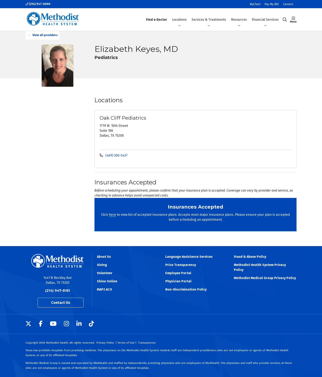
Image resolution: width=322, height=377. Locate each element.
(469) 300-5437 (114, 155)
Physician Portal (178, 281)
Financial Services (265, 16)
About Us (104, 257)
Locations (179, 16)
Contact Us (60, 302)
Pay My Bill (271, 4)
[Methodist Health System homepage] (52, 19)
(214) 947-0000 (37, 4)
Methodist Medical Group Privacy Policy (265, 278)
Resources (239, 16)
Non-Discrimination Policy (186, 289)
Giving (102, 265)
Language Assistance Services (189, 257)
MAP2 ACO (104, 289)
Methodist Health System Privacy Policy (260, 267)
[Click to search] (285, 20)
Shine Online (107, 281)
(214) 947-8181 (57, 291)
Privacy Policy (105, 342)
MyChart (255, 4)
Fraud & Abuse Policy (250, 257)
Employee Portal (178, 273)
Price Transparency (180, 265)
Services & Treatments (209, 16)
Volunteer (104, 273)
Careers (288, 4)
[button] (293, 19)
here (112, 215)
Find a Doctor (157, 16)
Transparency (147, 342)
